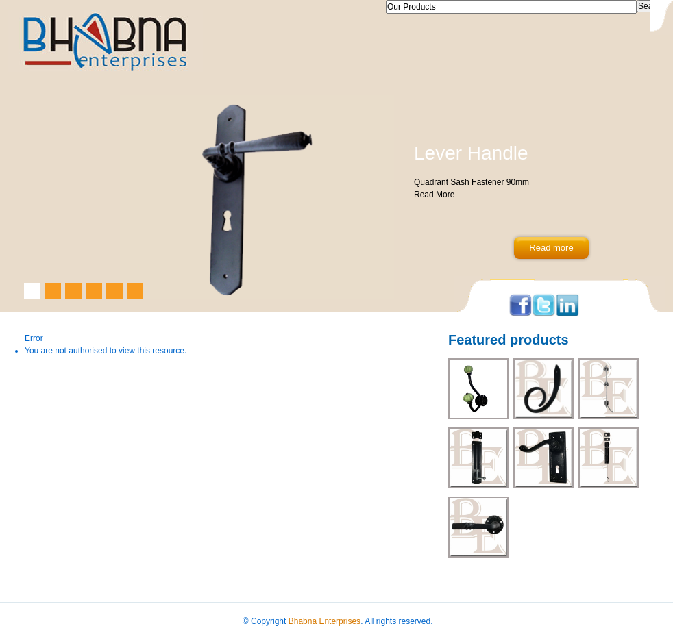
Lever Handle (471, 153)
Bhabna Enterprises (324, 621)
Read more (551, 247)
